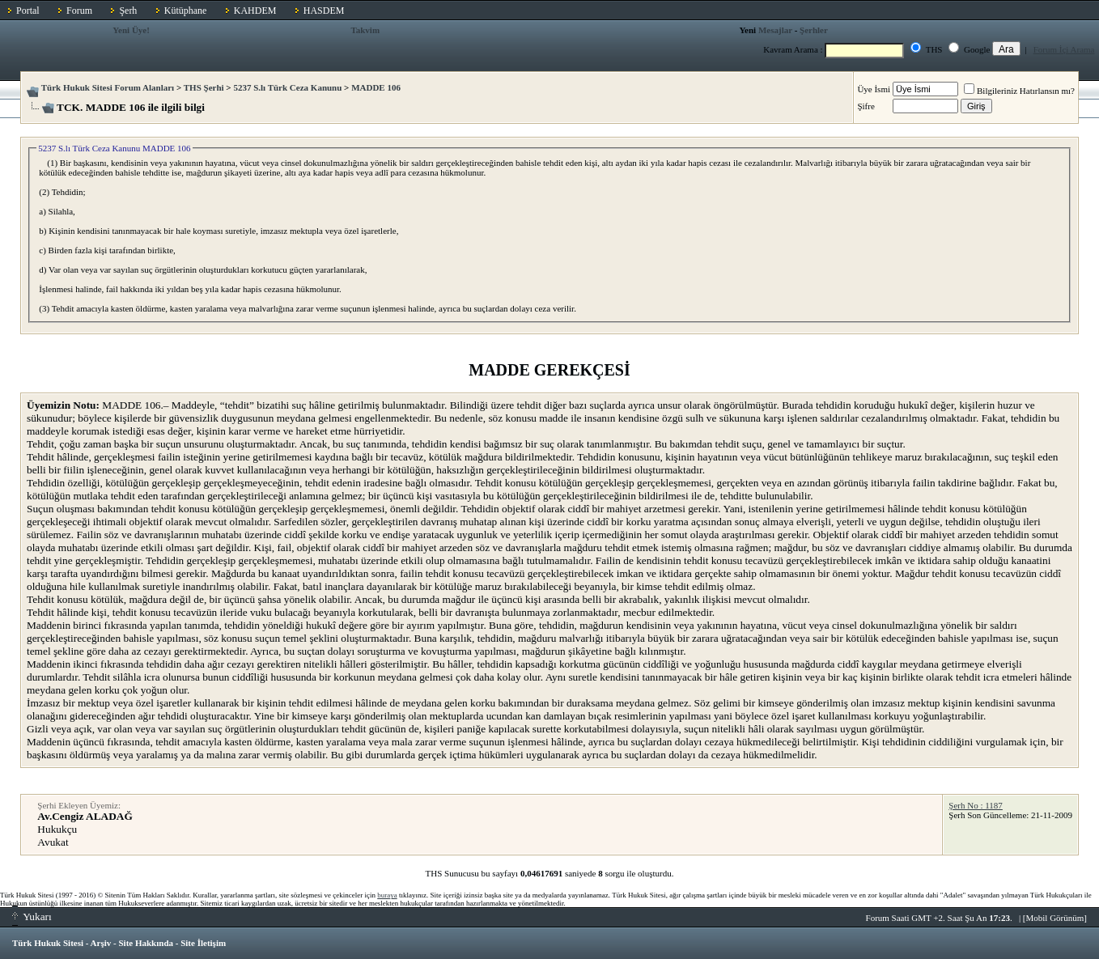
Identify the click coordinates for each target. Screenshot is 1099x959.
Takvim (365, 30)
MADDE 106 (376, 87)
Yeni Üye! (131, 30)
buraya (387, 895)
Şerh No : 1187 (975, 805)
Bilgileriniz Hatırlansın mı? (1019, 90)
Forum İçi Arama (1064, 49)
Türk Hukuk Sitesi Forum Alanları (107, 87)
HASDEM (324, 10)
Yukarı (32, 916)
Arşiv (101, 943)
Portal (28, 10)
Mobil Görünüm (1055, 918)
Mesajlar (775, 30)
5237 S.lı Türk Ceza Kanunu (287, 87)
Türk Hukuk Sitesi (47, 943)
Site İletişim (203, 943)
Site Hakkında (145, 943)
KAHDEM (255, 10)
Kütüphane (185, 10)
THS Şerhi (204, 87)
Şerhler (814, 30)
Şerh (128, 10)
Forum (79, 10)
